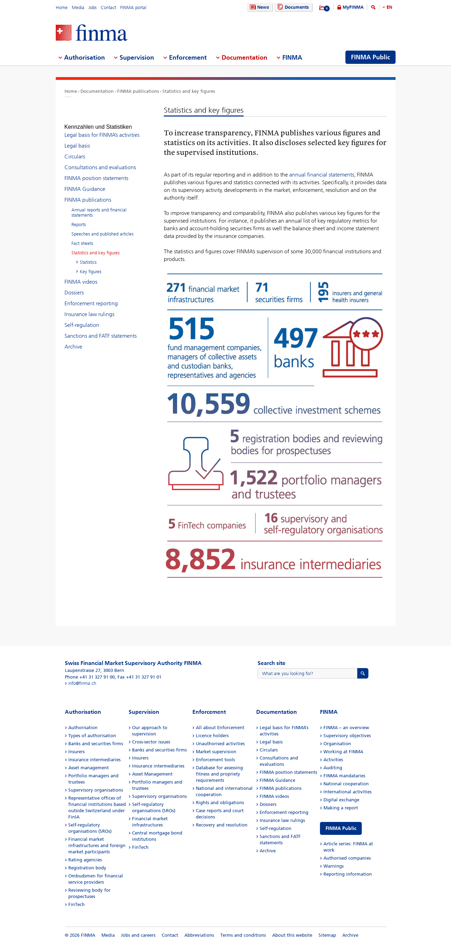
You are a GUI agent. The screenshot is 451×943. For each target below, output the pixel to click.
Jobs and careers (138, 935)
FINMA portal (133, 7)
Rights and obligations (220, 802)
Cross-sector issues (151, 741)
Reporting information (347, 874)
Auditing (332, 767)
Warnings (333, 866)
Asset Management (152, 774)
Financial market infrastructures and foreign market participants (96, 845)
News (258, 7)
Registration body (87, 867)
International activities (347, 791)
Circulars (74, 150)
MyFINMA (353, 7)
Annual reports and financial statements (99, 206)
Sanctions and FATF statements (100, 329)
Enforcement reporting (91, 297)
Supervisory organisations (95, 790)
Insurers (76, 751)
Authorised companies (347, 858)
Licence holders (212, 735)
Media (78, 7)
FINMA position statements (96, 172)
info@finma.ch (82, 683)
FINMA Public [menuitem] (370, 57)
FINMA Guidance (84, 182)
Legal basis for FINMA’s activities (101, 128)
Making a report (340, 807)
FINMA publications (138, 91)
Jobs (93, 7)
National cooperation (346, 783)
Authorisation (83, 727)
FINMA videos (80, 275)
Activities (333, 759)
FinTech (76, 904)
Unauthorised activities (220, 743)
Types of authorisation (92, 735)
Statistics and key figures (188, 91)
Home (62, 7)
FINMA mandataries (344, 775)
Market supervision (216, 751)
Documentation (97, 91)
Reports (78, 218)
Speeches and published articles (102, 227)
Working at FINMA (343, 751)
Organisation (337, 743)
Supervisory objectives (347, 735)
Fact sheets (82, 237)
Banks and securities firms (95, 743)
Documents (292, 7)
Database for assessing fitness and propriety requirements (219, 774)
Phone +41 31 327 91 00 (90, 677)
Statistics (88, 256)
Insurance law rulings (89, 308)
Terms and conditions (243, 935)
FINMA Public (341, 828)
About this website (292, 935)
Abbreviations (199, 935)
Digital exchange (341, 799)
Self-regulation (81, 318)
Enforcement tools (215, 759)
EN (389, 7)
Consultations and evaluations (100, 161)
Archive (73, 340)
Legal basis (77, 139)
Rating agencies (85, 859)
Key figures (90, 265)
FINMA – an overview (346, 727)
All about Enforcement (220, 727)
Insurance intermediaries (94, 759)
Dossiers (74, 286)
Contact (108, 7)
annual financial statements (321, 174)
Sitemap (327, 935)
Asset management (88, 767)
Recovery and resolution (221, 825)
